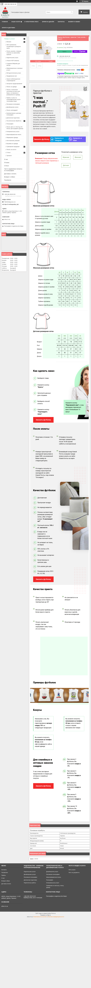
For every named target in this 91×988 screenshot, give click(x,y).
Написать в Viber (75, 139)
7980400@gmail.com (10, 202)
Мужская (66, 157)
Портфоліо (7, 180)
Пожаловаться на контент (40, 916)
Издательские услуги (12, 57)
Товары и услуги (9, 39)
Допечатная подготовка (13, 118)
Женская (78, 157)
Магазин (8, 41)
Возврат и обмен (74, 21)
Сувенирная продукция (12, 146)
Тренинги (9, 155)
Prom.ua (53, 913)
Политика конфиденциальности (56, 916)
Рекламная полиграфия (13, 104)
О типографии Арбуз (31, 21)
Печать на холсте (11, 149)
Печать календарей (11, 110)
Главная (5, 21)
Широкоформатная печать (13, 134)
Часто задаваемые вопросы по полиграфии (13, 169)
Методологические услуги (13, 73)
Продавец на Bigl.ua (45, 915)
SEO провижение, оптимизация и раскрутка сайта (13, 46)
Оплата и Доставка (8, 27)
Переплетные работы (30, 882)
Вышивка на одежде (12, 143)
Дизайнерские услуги (12, 107)
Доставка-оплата (6, 883)
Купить (64, 51)
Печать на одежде (11, 86)
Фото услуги (72, 869)
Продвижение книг (11, 76)
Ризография (9, 123)
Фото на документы (74, 872)
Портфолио (4, 872)
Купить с (79, 51)
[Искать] (71, 12)
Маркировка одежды (12, 137)
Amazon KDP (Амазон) (12, 60)
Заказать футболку (43, 420)
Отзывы (6, 162)
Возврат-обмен (5, 881)
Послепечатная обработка (13, 121)
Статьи (8, 152)
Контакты (61, 21)
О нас (6, 159)
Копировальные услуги (12, 131)
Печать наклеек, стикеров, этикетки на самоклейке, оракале (13, 52)
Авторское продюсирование (14, 83)
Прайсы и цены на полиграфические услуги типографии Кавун (13, 99)
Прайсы (3, 875)
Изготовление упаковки (13, 140)
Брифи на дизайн (48, 21)
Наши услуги (15, 21)
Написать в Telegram (57, 139)
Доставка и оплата (10, 173)
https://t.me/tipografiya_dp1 (11, 204)
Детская (66, 165)
